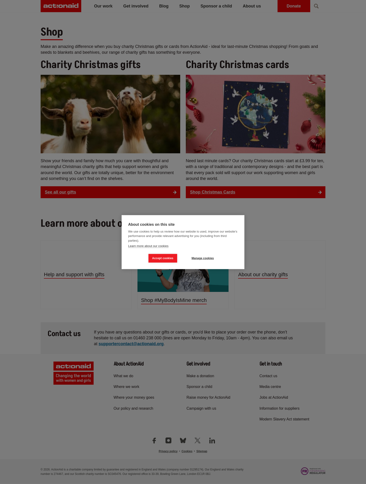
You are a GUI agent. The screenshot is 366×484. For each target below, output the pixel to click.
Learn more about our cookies (148, 246)
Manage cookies (203, 258)
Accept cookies (162, 258)
